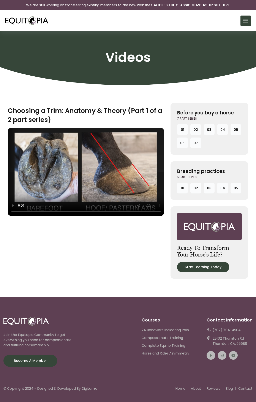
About (196, 388)
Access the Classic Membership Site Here (191, 5)
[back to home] (26, 20)
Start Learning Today (203, 266)
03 (209, 129)
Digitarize (89, 388)
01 (182, 129)
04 (222, 129)
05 (236, 129)
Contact (245, 388)
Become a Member (30, 360)
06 (182, 143)
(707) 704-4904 (224, 330)
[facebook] (211, 355)
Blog (229, 388)
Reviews (213, 388)
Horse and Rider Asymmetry (165, 353)
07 (196, 143)
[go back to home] (26, 322)
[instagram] (222, 355)
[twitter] (233, 355)
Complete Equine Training (163, 345)
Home (180, 388)
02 (196, 129)
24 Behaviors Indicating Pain (165, 330)
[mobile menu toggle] (245, 21)
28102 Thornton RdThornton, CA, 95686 (227, 341)
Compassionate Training (162, 337)
